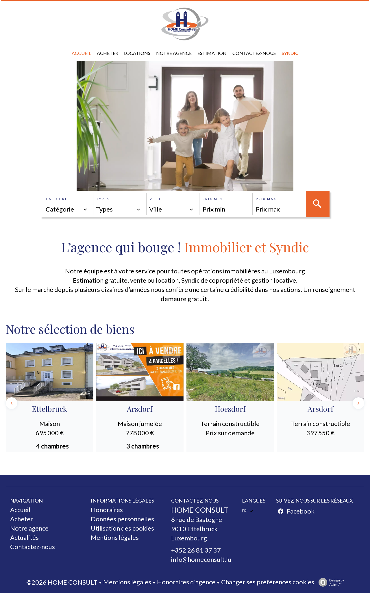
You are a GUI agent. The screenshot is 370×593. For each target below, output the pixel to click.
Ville (156, 199)
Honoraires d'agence (186, 582)
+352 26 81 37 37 (196, 550)
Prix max (266, 199)
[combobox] (66, 209)
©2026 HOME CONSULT (61, 582)
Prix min (213, 199)
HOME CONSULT (199, 509)
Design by (330, 582)
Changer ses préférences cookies (267, 582)
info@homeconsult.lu (201, 559)
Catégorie (57, 199)
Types (103, 199)
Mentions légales (127, 582)
